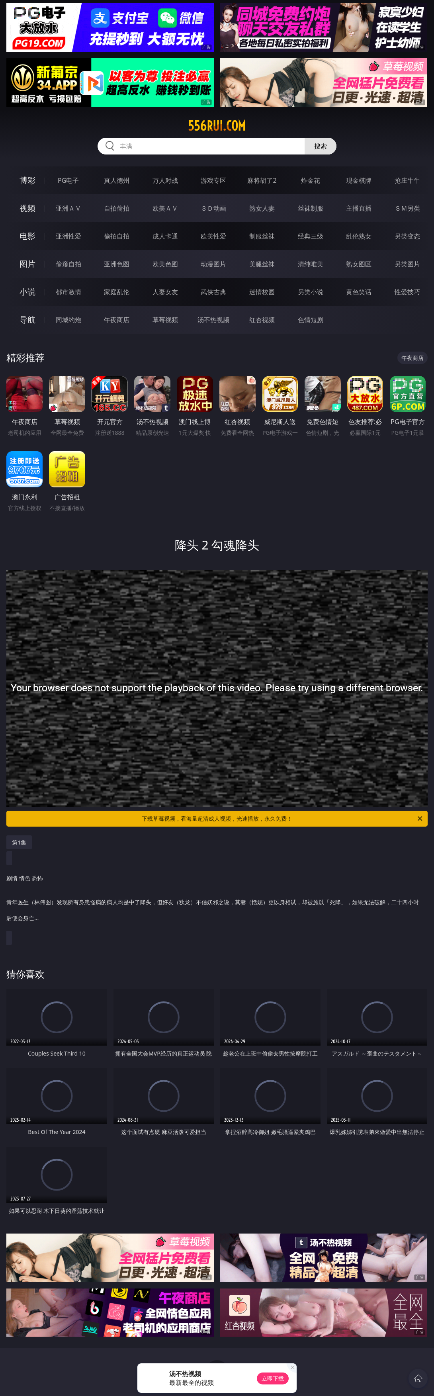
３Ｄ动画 (213, 208)
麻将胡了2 (261, 180)
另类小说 (310, 291)
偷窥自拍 (68, 264)
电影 (27, 236)
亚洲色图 (116, 264)
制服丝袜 (262, 236)
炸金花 (310, 180)
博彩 (27, 180)
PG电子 (68, 180)
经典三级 (310, 236)
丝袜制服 (310, 208)
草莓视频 (165, 319)
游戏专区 (213, 180)
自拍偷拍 (116, 208)
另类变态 (407, 236)
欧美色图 (165, 264)
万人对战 (165, 180)
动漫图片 (213, 264)
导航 (27, 319)
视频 (27, 208)
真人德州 (116, 180)
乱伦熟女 (358, 236)
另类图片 (407, 264)
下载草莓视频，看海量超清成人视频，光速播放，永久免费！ (283, 818)
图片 (27, 263)
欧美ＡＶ (165, 208)
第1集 (19, 842)
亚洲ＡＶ (68, 208)
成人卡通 (165, 236)
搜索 (320, 146)
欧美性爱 (213, 236)
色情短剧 (310, 319)
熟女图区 (358, 264)
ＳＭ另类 (407, 208)
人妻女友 (165, 291)
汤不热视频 (213, 319)
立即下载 (273, 1378)
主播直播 (358, 208)
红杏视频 (262, 319)
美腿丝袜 (262, 264)
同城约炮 (68, 319)
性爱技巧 (407, 291)
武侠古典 (213, 291)
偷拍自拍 (116, 236)
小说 (27, 291)
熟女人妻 (262, 208)
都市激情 (68, 291)
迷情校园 (262, 291)
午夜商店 (116, 319)
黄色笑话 (358, 291)
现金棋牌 (358, 180)
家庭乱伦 (116, 291)
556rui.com (217, 126)
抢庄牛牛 (407, 180)
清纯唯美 (310, 264)
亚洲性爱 (68, 236)
